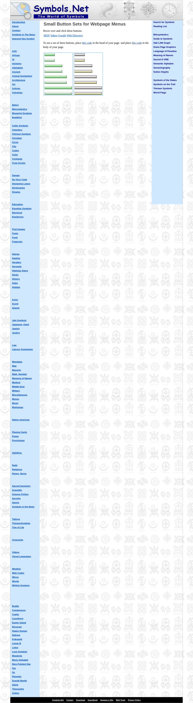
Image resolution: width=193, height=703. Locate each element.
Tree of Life (18, 527)
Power (15, 436)
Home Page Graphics (164, 47)
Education (17, 204)
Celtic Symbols (20, 125)
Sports (15, 502)
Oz (13, 672)
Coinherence (19, 610)
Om (14, 668)
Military (16, 390)
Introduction (18, 22)
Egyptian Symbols (22, 208)
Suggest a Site (106, 700)
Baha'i (15, 105)
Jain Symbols (19, 320)
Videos (15, 552)
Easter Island (19, 622)
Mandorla (17, 656)
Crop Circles (18, 163)
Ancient (16, 72)
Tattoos (16, 519)
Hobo (15, 283)
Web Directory (75, 35)
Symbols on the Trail (164, 84)
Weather (16, 569)
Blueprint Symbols (22, 113)
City (14, 146)
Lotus (15, 647)
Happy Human (19, 631)
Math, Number (19, 374)
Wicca (15, 577)
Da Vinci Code (19, 179)
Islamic (16, 308)
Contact (16, 30)
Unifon (15, 693)
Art (13, 84)
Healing (16, 258)
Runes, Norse (19, 473)
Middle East (18, 386)
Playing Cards (19, 432)
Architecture (18, 80)
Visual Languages (21, 556)
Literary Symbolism (22, 349)
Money (15, 399)
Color (15, 154)
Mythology (17, 407)
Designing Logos (21, 183)
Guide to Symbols (162, 38)
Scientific (17, 490)
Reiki (14, 465)
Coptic (15, 614)
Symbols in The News (23, 34)
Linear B (16, 643)
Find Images (18, 229)
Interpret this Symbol (23, 38)
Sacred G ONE (161, 59)
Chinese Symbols (21, 134)
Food (15, 237)
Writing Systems (21, 585)
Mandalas (17, 361)
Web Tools (120, 700)
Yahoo (53, 35)
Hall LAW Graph (161, 43)
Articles (16, 88)
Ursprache (17, 540)
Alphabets (17, 67)
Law (14, 345)
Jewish (15, 328)
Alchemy (16, 63)
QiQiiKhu (17, 453)
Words (15, 581)
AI (13, 59)
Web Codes (18, 573)
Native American (20, 419)
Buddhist (17, 117)
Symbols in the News (23, 506)
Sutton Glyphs (161, 72)
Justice (16, 332)
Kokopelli (17, 639)
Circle (15, 142)
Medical (16, 382)
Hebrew (16, 635)
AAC (14, 51)
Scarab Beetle (19, 680)
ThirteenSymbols (21, 523)
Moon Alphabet (20, 660)
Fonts (15, 233)
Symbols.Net (58, 700)
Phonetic (17, 676)
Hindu (15, 275)
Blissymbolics (19, 109)
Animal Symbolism (22, 76)
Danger (16, 175)
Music (15, 403)
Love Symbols (19, 651)
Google (62, 35)
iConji (15, 303)
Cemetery (17, 130)
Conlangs (17, 159)
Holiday (16, 287)
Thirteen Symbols (162, 88)
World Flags (159, 92)
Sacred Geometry (21, 486)
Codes (15, 150)
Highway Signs (20, 270)
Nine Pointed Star (21, 664)
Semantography (161, 67)
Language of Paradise (165, 51)
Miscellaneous (19, 395)
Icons (15, 299)
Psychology (18, 440)
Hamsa (15, 254)
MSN (47, 35)
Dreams (16, 192)
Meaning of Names (22, 378)
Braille (15, 606)
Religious (17, 469)
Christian (17, 138)
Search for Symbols (163, 22)
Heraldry (16, 262)
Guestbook (93, 700)
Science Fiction (20, 494)
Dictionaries (18, 188)
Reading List (160, 26)
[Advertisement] (167, 150)
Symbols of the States (165, 80)
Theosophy (18, 689)
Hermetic (17, 266)
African (16, 55)
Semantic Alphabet (163, 63)
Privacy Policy (134, 700)
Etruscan (17, 627)
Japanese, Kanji (20, 324)
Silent (15, 685)
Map (14, 366)
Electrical (17, 212)
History (16, 279)
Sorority (16, 498)
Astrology (17, 92)
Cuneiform (17, 618)
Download (80, 700)
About (15, 26)
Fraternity (17, 241)
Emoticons (17, 217)
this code (87, 42)
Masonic (16, 370)
